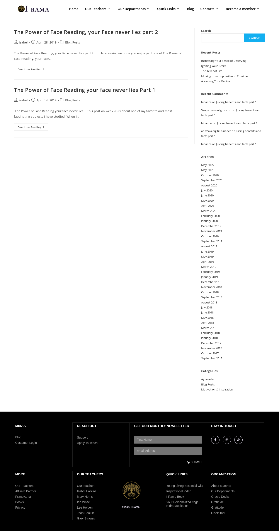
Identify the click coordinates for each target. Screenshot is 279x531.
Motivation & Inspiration (217, 389)
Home (73, 9)
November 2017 (211, 348)
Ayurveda (207, 379)
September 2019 (211, 241)
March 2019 (208, 267)
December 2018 (211, 282)
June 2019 (207, 251)
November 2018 (211, 287)
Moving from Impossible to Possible (224, 76)
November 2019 (211, 231)
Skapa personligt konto (216, 110)
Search (206, 31)
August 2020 (209, 185)
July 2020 (207, 190)
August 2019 (209, 246)
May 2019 (207, 256)
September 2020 (211, 180)
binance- (206, 123)
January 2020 (209, 221)
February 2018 (210, 333)
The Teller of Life (211, 71)
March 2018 (208, 328)
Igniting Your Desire (213, 66)
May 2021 (207, 170)
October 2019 (210, 236)
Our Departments (133, 9)
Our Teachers (97, 9)
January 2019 (209, 277)
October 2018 (210, 292)
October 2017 (210, 353)
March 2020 (208, 211)
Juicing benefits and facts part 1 (236, 102)
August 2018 (209, 302)
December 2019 (211, 226)
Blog (190, 9)
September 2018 (211, 297)
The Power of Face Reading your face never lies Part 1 (85, 89)
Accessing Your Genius (215, 81)
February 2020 (210, 216)
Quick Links (168, 9)
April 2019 (207, 262)
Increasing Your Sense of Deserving (223, 61)
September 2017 (211, 358)
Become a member (242, 9)
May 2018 (207, 318)
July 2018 (207, 307)
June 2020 (207, 195)
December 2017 (211, 343)
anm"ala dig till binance (216, 131)
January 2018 (209, 338)
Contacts (209, 9)
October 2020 (210, 175)
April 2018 (207, 323)
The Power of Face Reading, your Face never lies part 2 (86, 31)
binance (206, 102)
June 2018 (207, 312)
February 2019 (210, 272)
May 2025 (207, 165)
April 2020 (207, 206)
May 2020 (207, 201)
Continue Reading (33, 68)
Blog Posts (72, 42)
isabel (23, 42)
